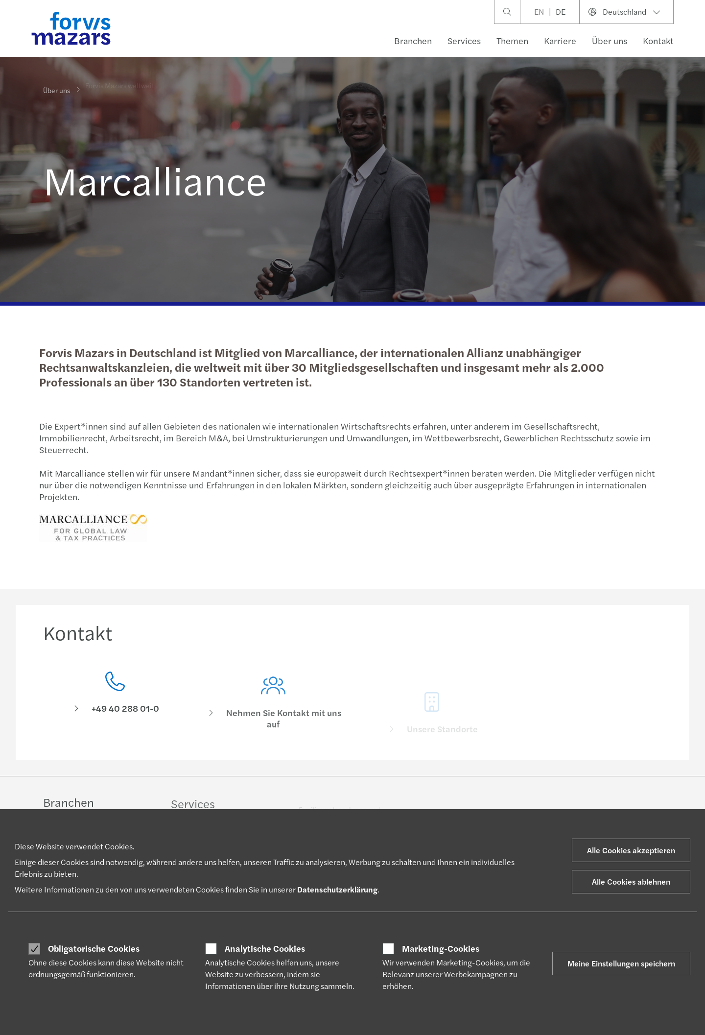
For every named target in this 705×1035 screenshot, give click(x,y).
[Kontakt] (115, 700)
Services (464, 40)
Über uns (609, 40)
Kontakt (658, 40)
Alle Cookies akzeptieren (631, 850)
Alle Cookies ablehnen (631, 881)
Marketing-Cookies (440, 948)
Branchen (413, 40)
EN (539, 11)
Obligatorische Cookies (94, 948)
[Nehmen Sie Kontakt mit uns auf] (273, 714)
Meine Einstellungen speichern (621, 963)
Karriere (560, 40)
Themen (512, 40)
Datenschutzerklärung (337, 889)
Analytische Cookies (265, 948)
